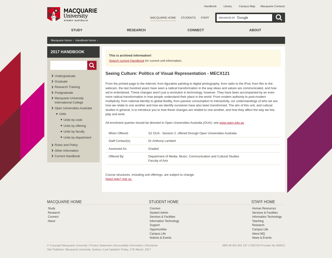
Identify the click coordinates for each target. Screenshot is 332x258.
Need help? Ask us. (119, 179)
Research (136, 30)
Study (76, 30)
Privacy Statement (101, 245)
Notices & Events (160, 237)
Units (62, 114)
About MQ (258, 233)
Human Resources (264, 208)
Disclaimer (151, 245)
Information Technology (164, 221)
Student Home (164, 202)
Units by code (73, 120)
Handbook (210, 6)
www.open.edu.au (232, 122)
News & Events (261, 237)
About (255, 30)
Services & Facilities (162, 216)
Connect (196, 30)
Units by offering (75, 126)
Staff (205, 17)
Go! (92, 65)
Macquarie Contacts (272, 6)
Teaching (258, 221)
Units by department (77, 137)
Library (228, 6)
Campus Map (247, 6)
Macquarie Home (163, 17)
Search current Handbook (126, 60)
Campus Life (158, 233)
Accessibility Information (128, 245)
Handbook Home (85, 40)
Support (155, 225)
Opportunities (158, 229)
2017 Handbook (68, 52)
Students (188, 17)
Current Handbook (67, 156)
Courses (155, 208)
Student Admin (159, 212)
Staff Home (263, 202)
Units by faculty (74, 131)
